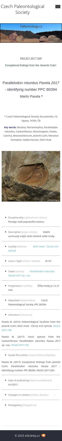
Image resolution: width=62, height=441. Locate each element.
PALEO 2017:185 (20, 345)
